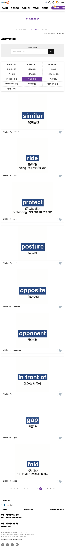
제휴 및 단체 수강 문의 (57, 510)
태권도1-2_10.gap (10, 437)
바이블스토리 (11, 89)
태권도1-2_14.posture (11, 263)
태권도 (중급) (32, 79)
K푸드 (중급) (53, 79)
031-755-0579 (17, 524)
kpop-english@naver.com (7, 529)
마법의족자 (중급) (52, 84)
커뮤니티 (36, 8)
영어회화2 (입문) (32, 64)
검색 (50, 51)
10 (47, 489)
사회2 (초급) (53, 69)
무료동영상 (45, 29)
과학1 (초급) (11, 74)
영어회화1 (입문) (11, 64)
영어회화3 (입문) (53, 64)
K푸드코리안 (32, 84)
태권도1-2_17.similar (11, 132)
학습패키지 (26, 8)
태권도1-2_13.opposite (11, 306)
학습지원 (45, 8)
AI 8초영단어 (35, 29)
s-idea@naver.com (5, 520)
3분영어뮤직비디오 (22, 29)
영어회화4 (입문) (11, 69)
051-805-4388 (17, 516)
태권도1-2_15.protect (11, 219)
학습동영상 (15, 8)
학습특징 (5, 8)
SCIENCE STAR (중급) (11, 84)
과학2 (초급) (32, 74)
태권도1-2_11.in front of (12, 394)
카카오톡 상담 (28, 510)
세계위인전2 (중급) (11, 79)
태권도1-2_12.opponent (12, 350)
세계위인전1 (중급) (53, 74)
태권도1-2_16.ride (10, 176)
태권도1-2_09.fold (10, 481)
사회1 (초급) (32, 69)
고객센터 (4, 510)
